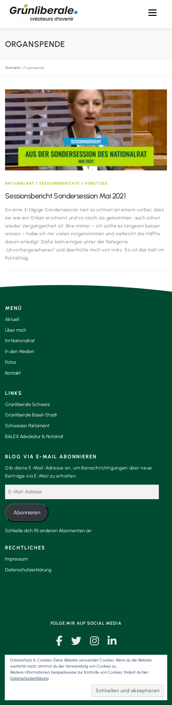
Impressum (16, 559)
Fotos (10, 362)
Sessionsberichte (59, 183)
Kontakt (13, 373)
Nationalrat (19, 183)
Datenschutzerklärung (28, 570)
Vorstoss (96, 183)
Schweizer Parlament (27, 426)
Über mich (15, 330)
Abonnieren (26, 512)
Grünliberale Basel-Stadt (31, 415)
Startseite (13, 67)
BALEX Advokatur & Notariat (34, 436)
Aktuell (12, 319)
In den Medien (19, 351)
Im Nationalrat (20, 341)
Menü (152, 13)
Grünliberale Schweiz (27, 404)
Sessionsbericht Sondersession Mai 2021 (65, 195)
